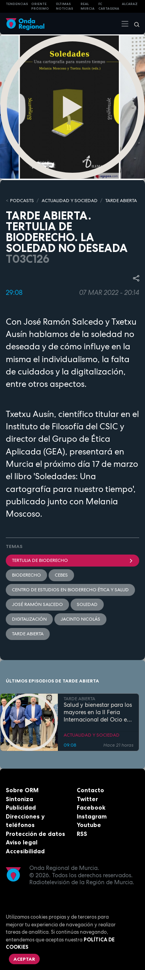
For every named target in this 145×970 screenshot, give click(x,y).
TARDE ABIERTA (121, 200)
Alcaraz (130, 4)
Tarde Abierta (28, 634)
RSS (82, 833)
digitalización (29, 619)
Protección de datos (35, 833)
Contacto (90, 790)
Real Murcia (87, 6)
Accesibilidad (25, 851)
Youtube (89, 825)
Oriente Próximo (40, 6)
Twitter (87, 799)
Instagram (92, 816)
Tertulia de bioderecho (72, 560)
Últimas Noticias (64, 6)
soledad (87, 604)
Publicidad (21, 807)
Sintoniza (19, 799)
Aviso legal (21, 842)
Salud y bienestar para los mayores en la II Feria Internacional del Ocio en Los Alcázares (98, 712)
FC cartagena (108, 6)
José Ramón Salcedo (37, 604)
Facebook (91, 807)
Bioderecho (26, 575)
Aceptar (24, 959)
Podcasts (22, 200)
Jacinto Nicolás (80, 619)
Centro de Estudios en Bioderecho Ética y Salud (70, 590)
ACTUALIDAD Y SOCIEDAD (70, 200)
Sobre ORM (22, 790)
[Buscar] (134, 23)
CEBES (61, 575)
